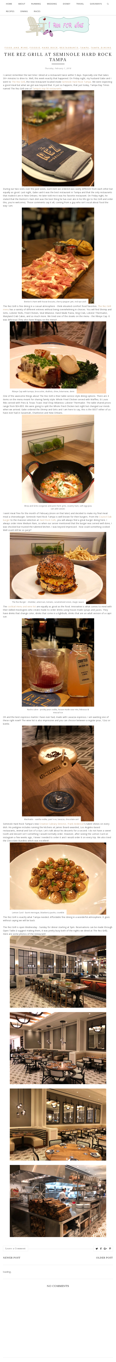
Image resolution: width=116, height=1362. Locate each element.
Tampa (84, 48)
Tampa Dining (101, 48)
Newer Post (11, 1257)
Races (37, 11)
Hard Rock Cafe (48, 520)
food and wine (16, 48)
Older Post (104, 1257)
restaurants (69, 48)
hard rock (50, 48)
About (21, 3)
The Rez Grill (18, 81)
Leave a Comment (15, 1248)
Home (9, 3)
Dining (24, 11)
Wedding (52, 3)
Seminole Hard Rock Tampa (76, 81)
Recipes (10, 11)
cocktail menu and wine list (22, 606)
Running (36, 3)
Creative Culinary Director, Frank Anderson (61, 823)
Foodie (35, 48)
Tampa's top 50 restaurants (46, 88)
